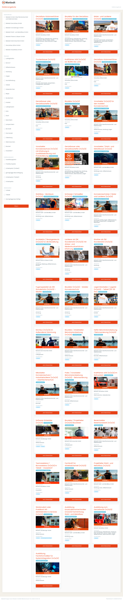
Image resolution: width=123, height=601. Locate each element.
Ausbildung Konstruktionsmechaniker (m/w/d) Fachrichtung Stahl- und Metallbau (75, 510)
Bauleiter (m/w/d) (72, 101)
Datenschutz (118, 599)
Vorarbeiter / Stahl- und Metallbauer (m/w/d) (104, 147)
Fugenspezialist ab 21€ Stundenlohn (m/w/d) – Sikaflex (46, 289)
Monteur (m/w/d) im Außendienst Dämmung (46, 331)
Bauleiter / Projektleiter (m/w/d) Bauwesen (74, 421)
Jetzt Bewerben (47, 52)
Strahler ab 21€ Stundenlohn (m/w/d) (103, 240)
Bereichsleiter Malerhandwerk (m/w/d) (104, 421)
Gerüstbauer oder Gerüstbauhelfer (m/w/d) (46, 102)
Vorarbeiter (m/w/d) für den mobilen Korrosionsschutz (104, 103)
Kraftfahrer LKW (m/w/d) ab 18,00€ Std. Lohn (75, 60)
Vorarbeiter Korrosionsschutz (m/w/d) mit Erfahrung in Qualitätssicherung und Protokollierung (47, 151)
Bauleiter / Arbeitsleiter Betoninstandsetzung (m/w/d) (74, 332)
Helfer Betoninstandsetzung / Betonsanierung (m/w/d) (105, 331)
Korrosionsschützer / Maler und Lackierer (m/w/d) (105, 195)
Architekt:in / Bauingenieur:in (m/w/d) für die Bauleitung (47, 240)
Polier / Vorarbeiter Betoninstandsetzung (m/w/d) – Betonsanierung (76, 375)
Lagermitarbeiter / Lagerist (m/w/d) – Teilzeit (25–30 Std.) (105, 289)
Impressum (109, 599)
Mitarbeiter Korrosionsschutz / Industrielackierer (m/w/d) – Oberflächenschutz (47, 376)
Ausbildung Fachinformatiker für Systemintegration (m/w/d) (47, 555)
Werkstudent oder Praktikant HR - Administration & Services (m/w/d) (46, 510)
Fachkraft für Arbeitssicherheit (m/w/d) (75, 464)
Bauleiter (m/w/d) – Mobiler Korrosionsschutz (76, 288)
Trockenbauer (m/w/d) (45, 59)
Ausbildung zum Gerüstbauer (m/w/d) (103, 508)
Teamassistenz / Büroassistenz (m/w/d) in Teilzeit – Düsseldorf (46, 465)
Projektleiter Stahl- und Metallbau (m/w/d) (103, 464)
